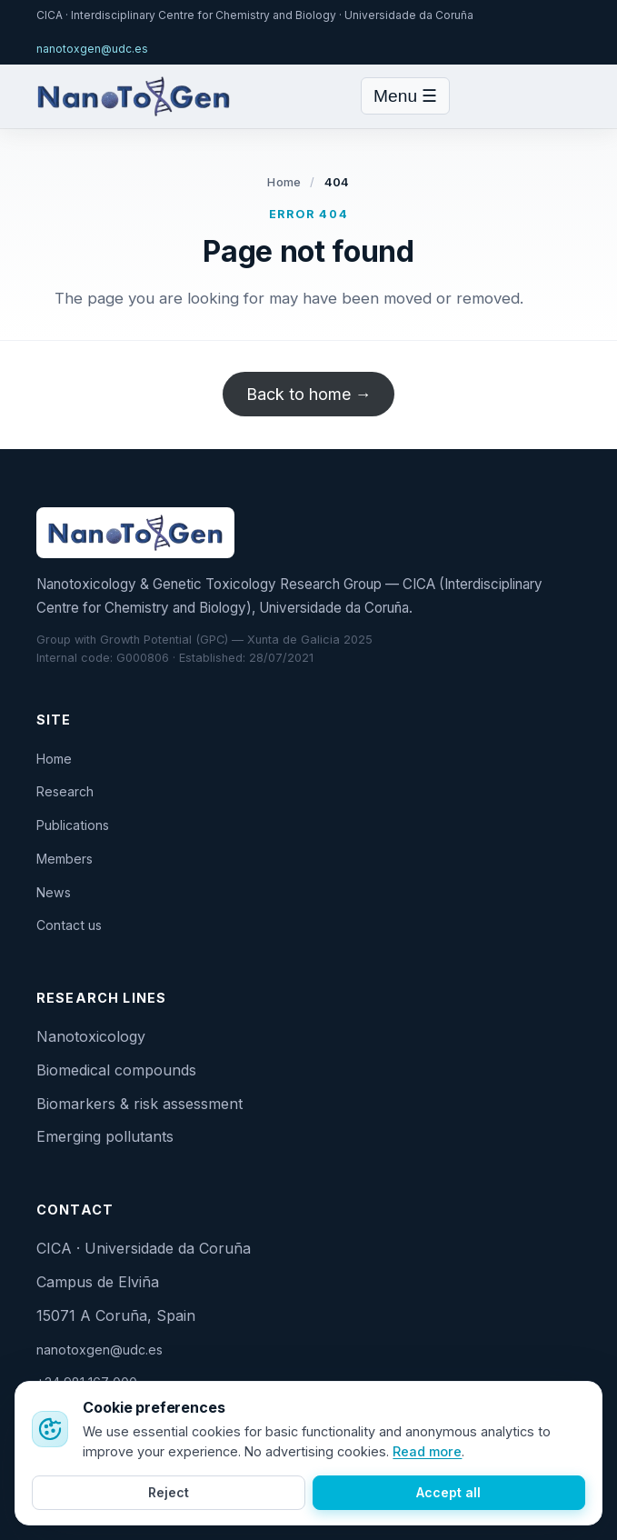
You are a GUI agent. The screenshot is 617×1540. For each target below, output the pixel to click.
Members (64, 858)
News (53, 892)
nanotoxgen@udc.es (92, 48)
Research (65, 791)
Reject (168, 1492)
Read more (427, 1451)
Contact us (69, 925)
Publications (72, 825)
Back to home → (309, 394)
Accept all (448, 1492)
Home (284, 182)
